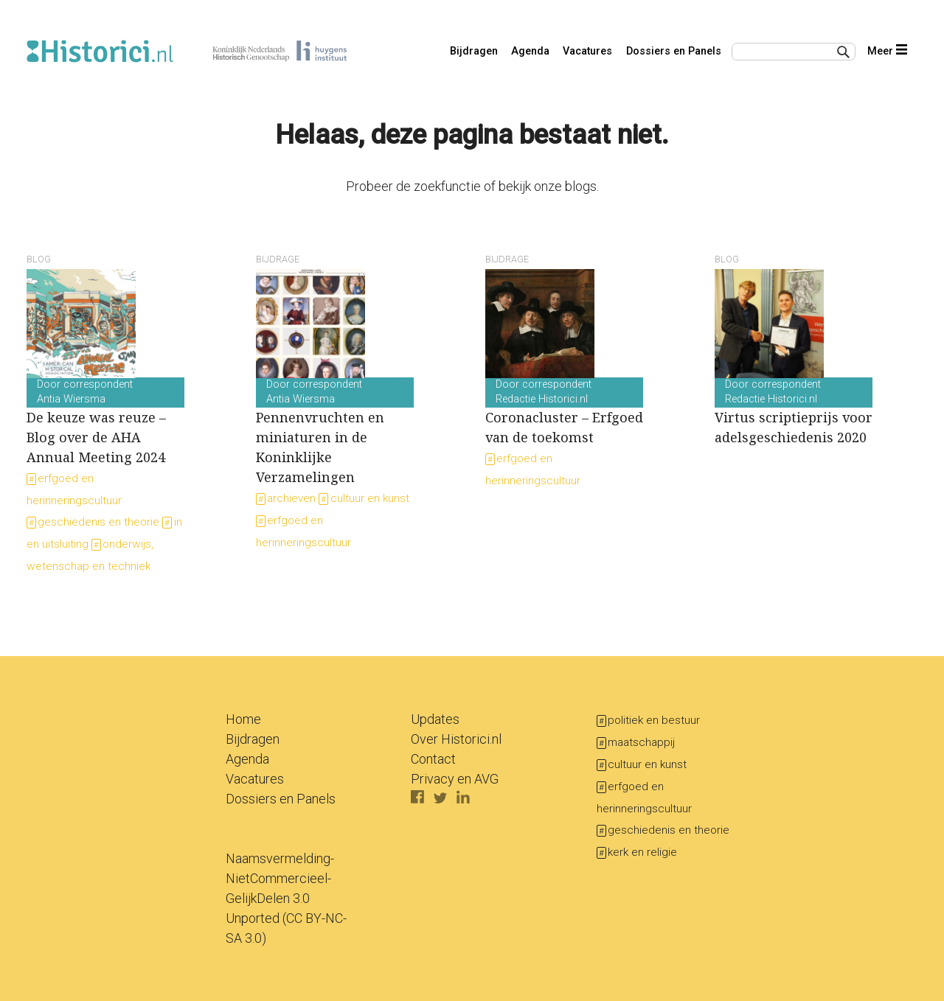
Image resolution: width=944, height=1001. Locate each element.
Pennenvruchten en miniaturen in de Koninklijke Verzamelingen (335, 431)
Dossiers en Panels (673, 51)
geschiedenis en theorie (98, 522)
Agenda (530, 51)
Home (243, 719)
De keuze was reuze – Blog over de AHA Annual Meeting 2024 (105, 422)
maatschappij (641, 742)
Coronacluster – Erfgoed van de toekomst (564, 412)
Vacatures (587, 51)
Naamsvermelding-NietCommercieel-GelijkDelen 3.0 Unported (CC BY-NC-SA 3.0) (286, 898)
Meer (886, 51)
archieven (291, 498)
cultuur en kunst (369, 498)
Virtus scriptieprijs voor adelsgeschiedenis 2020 (793, 412)
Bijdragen (474, 51)
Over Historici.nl (456, 739)
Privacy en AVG (455, 778)
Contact (433, 759)
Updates (435, 719)
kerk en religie (642, 852)
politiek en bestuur (654, 720)
